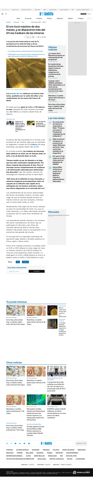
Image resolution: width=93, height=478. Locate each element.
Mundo (49, 453)
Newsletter (89, 18)
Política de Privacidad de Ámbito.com (20, 459)
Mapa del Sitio (71, 456)
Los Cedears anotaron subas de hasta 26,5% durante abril (25, 51)
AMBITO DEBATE (62, 464)
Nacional (40, 453)
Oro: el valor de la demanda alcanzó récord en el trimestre (40, 124)
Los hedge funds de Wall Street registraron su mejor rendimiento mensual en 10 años (62, 329)
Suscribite (37, 271)
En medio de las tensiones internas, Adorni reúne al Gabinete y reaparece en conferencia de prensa (55, 70)
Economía (28, 18)
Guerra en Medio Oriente (83, 9)
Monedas (50, 215)
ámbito (8, 22)
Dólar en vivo (15, 9)
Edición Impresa (72, 453)
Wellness (29, 453)
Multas (69, 459)
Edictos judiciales (57, 459)
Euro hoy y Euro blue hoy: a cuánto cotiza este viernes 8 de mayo (56, 107)
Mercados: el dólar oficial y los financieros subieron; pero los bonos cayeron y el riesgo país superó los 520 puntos (36, 414)
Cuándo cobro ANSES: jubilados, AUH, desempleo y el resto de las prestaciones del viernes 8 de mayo (56, 86)
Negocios (60, 18)
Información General (14, 456)
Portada (9, 450)
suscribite (83, 13)
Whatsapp (29, 443)
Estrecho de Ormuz (26, 9)
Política (49, 18)
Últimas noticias (22, 450)
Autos (28, 456)
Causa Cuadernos (64, 9)
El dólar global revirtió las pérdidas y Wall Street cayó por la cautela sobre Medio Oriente (35, 431)
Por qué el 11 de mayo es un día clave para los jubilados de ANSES (59, 160)
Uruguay (80, 18)
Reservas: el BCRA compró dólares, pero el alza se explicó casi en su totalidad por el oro (20, 126)
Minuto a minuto (32, 406)
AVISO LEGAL (41, 459)
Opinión (70, 18)
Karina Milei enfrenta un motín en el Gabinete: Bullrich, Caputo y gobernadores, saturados (59, 174)
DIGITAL (27, 464)
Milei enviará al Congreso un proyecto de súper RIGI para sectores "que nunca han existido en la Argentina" (59, 146)
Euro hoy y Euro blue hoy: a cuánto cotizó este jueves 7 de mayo (15, 427)
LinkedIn (20, 443)
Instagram (15, 443)
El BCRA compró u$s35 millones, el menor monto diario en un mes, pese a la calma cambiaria (56, 413)
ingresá (89, 13)
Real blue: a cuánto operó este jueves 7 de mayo (15, 411)
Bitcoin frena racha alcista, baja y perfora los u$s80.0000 (63, 312)
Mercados (81, 450)
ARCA (44, 9)
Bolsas (55, 215)
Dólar (18, 18)
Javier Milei (37, 9)
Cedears (33, 144)
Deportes (59, 453)
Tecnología (52, 456)
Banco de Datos (68, 450)
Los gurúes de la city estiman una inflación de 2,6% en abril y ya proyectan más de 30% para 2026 (56, 386)
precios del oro (16, 93)
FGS (73, 9)
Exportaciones (52, 9)
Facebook (11, 443)
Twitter (7, 443)
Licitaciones (80, 459)
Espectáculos (39, 456)
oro (19, 140)
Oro (23, 22)
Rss (61, 456)
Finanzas (39, 18)
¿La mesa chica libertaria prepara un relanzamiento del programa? (56, 56)
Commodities (61, 215)
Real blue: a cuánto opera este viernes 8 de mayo (56, 98)
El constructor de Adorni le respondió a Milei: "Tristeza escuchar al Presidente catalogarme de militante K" (59, 129)
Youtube (24, 443)
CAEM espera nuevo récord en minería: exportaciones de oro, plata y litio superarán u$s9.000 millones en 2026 (26, 55)
